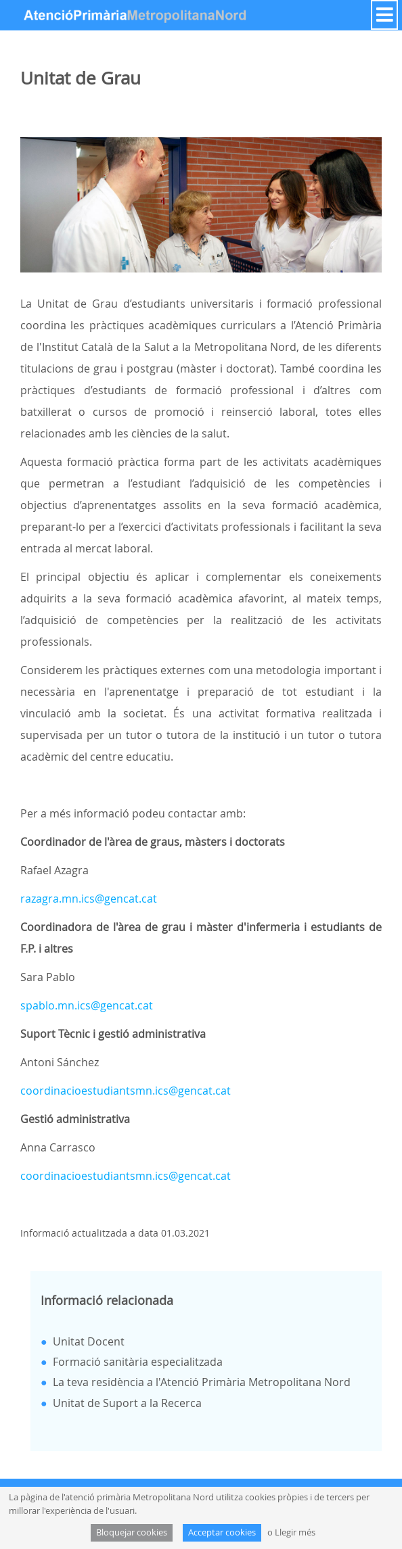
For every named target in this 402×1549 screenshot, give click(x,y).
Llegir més (295, 1532)
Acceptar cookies (222, 1532)
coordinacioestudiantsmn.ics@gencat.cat (125, 1090)
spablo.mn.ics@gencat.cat (86, 1005)
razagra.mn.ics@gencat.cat (88, 898)
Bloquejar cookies (131, 1532)
